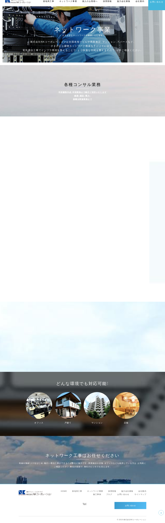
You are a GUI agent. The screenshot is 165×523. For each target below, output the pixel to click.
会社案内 (142, 491)
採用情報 (112, 491)
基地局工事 (77, 491)
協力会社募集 (127, 491)
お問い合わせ (123, 494)
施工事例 (97, 494)
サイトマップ (140, 494)
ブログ (109, 494)
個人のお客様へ (90, 7)
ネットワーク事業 (95, 491)
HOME (64, 491)
